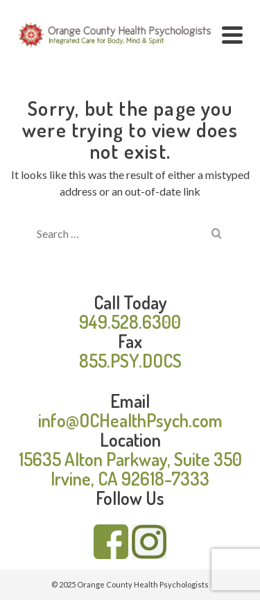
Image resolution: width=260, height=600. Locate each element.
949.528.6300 (130, 321)
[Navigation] (232, 34)
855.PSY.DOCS (130, 360)
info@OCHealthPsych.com (130, 420)
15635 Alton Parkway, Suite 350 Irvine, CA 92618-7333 (130, 468)
